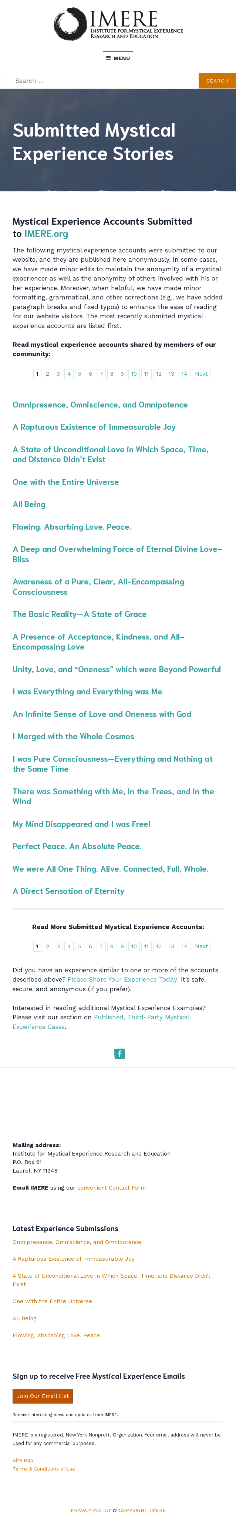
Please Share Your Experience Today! (123, 979)
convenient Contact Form (111, 1187)
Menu (118, 58)
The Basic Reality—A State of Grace (80, 613)
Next (201, 374)
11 (146, 374)
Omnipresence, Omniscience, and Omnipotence (100, 404)
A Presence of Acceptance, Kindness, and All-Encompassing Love (98, 641)
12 (159, 374)
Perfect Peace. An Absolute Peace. (77, 845)
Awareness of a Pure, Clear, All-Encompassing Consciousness (98, 586)
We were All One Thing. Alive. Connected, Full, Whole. (111, 868)
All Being (29, 503)
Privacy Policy (91, 1510)
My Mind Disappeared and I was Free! (82, 823)
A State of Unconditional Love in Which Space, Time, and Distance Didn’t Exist (111, 453)
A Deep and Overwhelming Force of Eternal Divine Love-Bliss (117, 553)
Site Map (23, 1460)
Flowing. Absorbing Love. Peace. (72, 526)
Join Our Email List (43, 1396)
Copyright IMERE (142, 1510)
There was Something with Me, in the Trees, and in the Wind (113, 795)
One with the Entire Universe (66, 481)
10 (134, 374)
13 (171, 374)
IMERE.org (46, 232)
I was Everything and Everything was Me (87, 690)
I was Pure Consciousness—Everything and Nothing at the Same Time (113, 763)
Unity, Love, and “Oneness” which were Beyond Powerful (117, 668)
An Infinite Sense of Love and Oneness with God (102, 713)
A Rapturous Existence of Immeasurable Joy (94, 426)
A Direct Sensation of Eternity (69, 890)
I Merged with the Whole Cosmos (73, 735)
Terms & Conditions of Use (44, 1469)
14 (185, 374)
